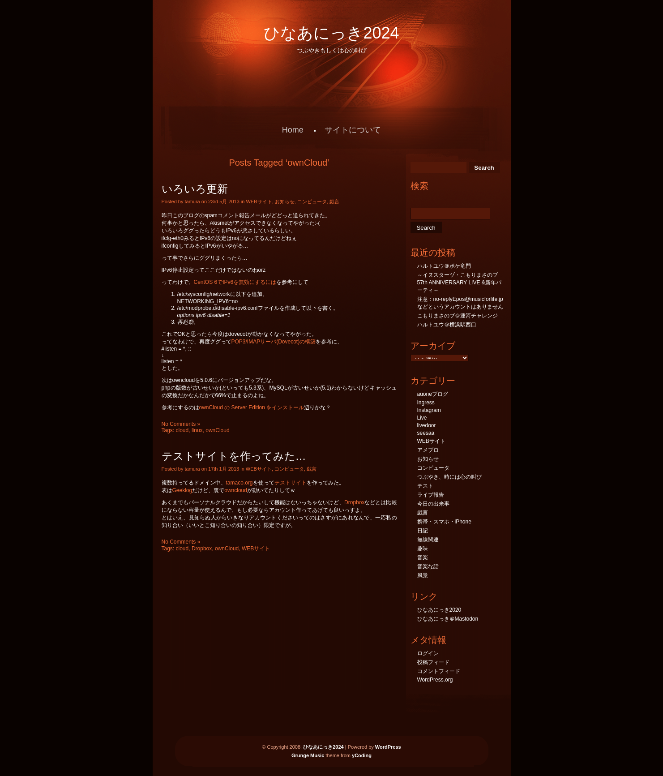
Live (422, 418)
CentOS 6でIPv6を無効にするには (235, 282)
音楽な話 (428, 566)
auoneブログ (432, 394)
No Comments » (181, 424)
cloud (182, 430)
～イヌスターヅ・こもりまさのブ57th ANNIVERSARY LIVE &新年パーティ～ (459, 282)
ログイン (428, 653)
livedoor (426, 425)
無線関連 (428, 539)
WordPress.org (435, 680)
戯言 (334, 201)
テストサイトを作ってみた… (234, 456)
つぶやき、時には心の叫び (449, 477)
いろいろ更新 (195, 189)
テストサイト (290, 483)
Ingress (426, 402)
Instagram (429, 410)
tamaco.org (239, 483)
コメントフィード (438, 671)
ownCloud (217, 430)
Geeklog (182, 490)
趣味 (422, 548)
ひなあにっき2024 (331, 33)
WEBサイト (259, 201)
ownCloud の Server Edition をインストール (251, 407)
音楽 (422, 557)
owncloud (235, 490)
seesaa (426, 433)
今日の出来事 (433, 504)
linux (197, 430)
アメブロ (428, 450)
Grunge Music (307, 755)
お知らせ (285, 201)
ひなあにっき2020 (439, 610)
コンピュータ (312, 201)
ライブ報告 (430, 495)
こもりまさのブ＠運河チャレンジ (457, 316)
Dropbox (354, 502)
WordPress (388, 747)
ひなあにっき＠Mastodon (448, 619)
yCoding (362, 755)
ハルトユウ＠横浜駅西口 (446, 325)
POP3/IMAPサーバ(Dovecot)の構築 (273, 342)
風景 (422, 575)
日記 (422, 530)
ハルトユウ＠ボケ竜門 (444, 266)
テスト (425, 486)
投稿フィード (433, 662)
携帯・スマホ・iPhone (444, 522)
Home (293, 129)
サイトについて (353, 129)
